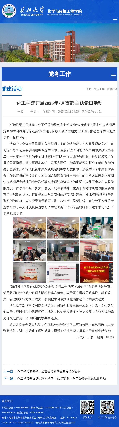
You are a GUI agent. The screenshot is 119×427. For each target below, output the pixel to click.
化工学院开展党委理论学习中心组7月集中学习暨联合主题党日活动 (61, 378)
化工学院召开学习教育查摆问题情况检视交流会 (48, 371)
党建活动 (112, 89)
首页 (89, 89)
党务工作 (99, 89)
